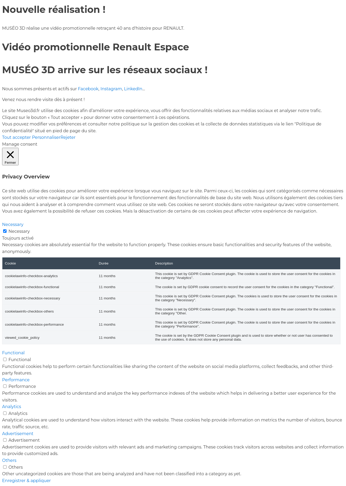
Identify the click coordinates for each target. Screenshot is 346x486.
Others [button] (9, 460)
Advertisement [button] (17, 433)
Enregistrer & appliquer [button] (26, 480)
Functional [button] (13, 352)
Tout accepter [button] (16, 137)
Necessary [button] (12, 224)
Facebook (88, 88)
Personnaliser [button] (46, 137)
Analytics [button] (11, 406)
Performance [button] (16, 379)
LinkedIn (133, 88)
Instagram (111, 88)
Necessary (19, 231)
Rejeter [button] (67, 137)
